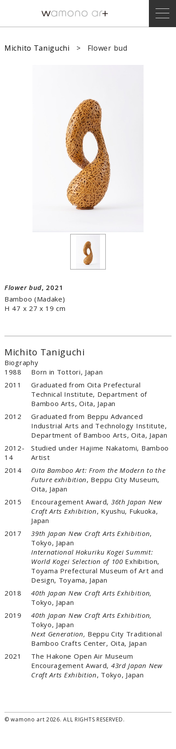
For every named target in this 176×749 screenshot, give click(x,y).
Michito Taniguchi (37, 48)
